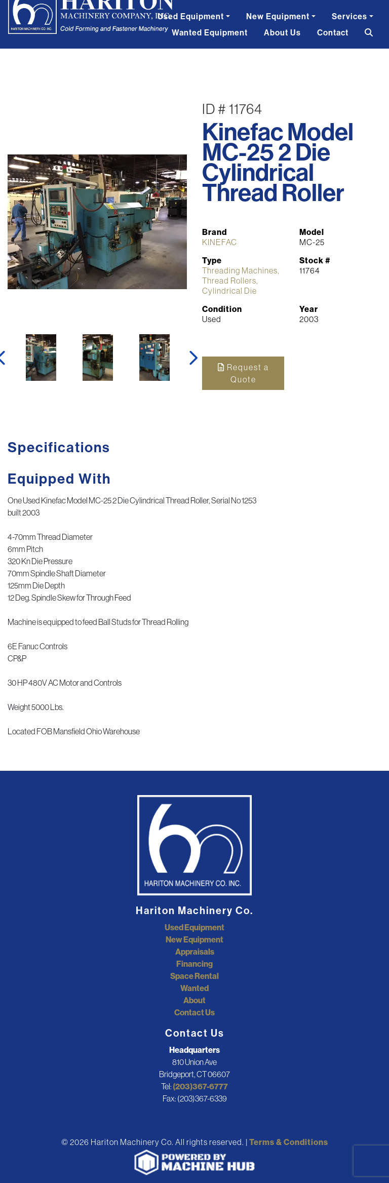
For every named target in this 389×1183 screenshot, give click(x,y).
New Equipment (277, 16)
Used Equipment (191, 16)
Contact (332, 32)
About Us (282, 32)
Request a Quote (243, 373)
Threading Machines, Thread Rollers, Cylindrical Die (241, 280)
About (194, 1000)
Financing (194, 964)
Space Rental (194, 976)
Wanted (194, 988)
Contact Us (194, 1012)
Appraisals (194, 952)
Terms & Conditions (288, 1142)
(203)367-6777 (200, 1086)
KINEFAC (219, 242)
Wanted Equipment (210, 32)
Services (349, 16)
